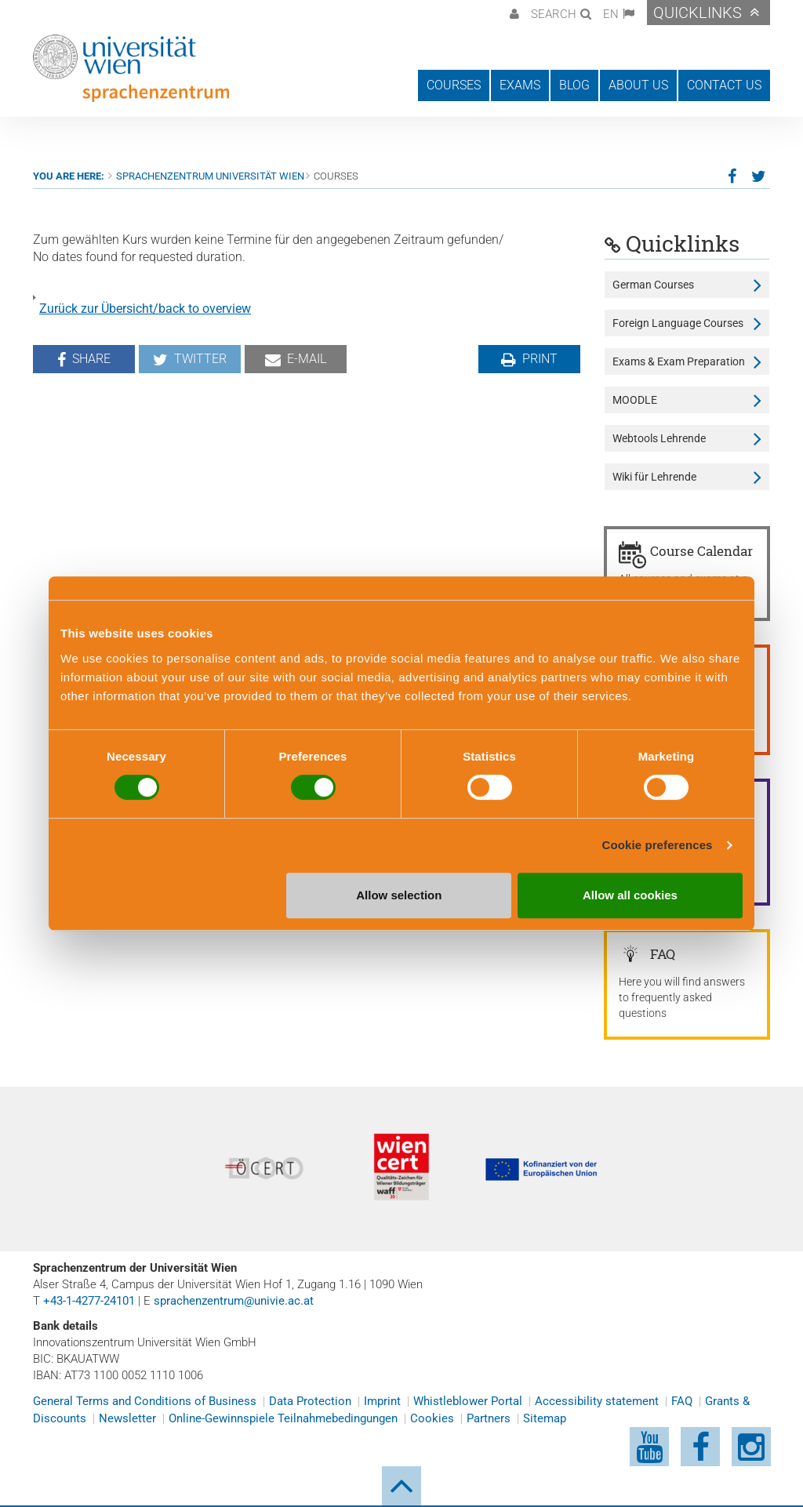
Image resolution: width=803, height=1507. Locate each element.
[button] (512, 12)
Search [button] (553, 14)
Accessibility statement (597, 1401)
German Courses (653, 284)
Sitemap (544, 1418)
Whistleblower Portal (467, 1401)
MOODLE (634, 400)
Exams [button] (520, 85)
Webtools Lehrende (659, 438)
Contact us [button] (724, 85)
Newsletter (127, 1418)
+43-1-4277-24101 (89, 1301)
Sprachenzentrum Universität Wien (210, 176)
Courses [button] (454, 85)
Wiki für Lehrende (654, 476)
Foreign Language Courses (677, 323)
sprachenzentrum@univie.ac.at (234, 1301)
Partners (489, 1418)
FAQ (681, 1401)
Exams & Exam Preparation (678, 361)
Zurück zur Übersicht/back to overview (145, 308)
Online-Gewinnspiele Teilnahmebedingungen (283, 1418)
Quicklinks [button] (697, 12)
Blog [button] (574, 85)
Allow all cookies (630, 895)
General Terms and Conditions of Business (144, 1401)
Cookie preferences (657, 845)
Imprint (382, 1401)
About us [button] (638, 85)
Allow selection (398, 895)
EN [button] (611, 14)
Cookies (432, 1418)
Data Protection (310, 1401)
